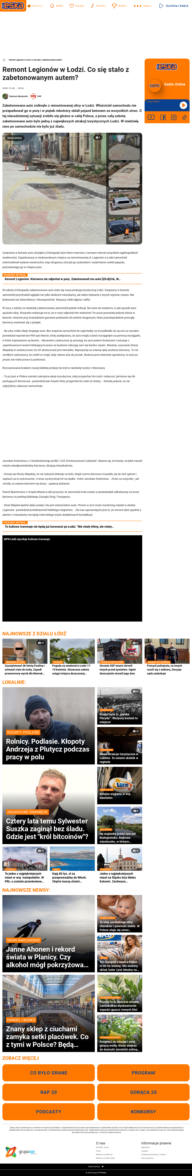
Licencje (144, 1151)
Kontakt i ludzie (102, 1147)
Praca (98, 1151)
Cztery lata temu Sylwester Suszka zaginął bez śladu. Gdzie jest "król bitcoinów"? (48, 825)
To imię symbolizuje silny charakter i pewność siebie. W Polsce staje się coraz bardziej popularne (120, 926)
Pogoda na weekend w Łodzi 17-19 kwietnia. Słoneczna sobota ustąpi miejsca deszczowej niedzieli (72, 669)
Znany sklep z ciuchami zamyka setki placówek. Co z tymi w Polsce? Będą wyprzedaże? (48, 1032)
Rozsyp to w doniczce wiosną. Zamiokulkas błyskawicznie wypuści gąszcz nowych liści (120, 1005)
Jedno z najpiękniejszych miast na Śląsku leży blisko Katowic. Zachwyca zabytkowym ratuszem (120, 877)
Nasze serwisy (96, 1167)
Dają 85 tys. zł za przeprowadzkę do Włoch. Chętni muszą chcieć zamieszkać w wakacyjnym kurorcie (72, 877)
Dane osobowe (147, 1158)
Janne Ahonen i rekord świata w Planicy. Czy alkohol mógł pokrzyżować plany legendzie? (48, 953)
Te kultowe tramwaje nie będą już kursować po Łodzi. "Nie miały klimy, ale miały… (59, 526)
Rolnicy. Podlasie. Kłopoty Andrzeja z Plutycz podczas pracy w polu (48, 745)
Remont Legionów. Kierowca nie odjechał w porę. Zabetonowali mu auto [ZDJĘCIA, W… (63, 279)
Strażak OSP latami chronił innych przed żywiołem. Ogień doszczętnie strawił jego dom (120, 669)
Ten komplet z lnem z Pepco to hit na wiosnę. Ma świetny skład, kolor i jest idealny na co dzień (120, 966)
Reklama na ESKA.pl (104, 1155)
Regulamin (145, 1147)
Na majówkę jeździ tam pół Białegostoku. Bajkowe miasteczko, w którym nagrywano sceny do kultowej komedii (120, 838)
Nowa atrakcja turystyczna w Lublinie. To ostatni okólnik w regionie (120, 758)
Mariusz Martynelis (19, 96)
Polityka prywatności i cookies (153, 1155)
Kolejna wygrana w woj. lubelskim (120, 796)
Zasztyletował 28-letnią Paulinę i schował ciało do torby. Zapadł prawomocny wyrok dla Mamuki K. (25, 669)
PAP (39, 96)
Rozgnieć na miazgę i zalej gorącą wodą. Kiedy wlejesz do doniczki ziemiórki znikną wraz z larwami (120, 1045)
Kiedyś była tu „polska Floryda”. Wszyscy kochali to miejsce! (120, 718)
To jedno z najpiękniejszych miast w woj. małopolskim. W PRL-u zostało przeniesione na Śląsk (25, 877)
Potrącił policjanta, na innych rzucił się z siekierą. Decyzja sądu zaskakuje (167, 669)
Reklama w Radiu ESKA (105, 1158)
